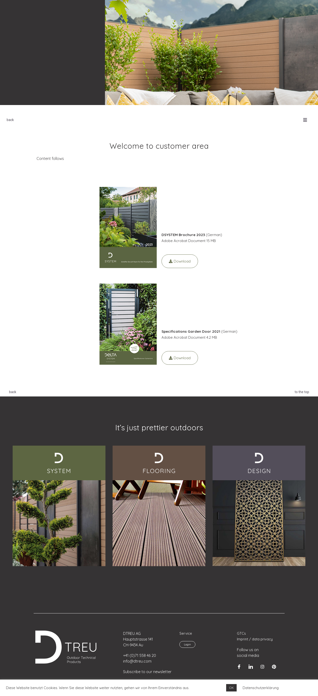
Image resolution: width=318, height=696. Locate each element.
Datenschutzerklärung (261, 688)
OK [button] (231, 688)
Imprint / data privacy (255, 639)
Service (185, 633)
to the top (302, 392)
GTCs (241, 633)
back (12, 392)
